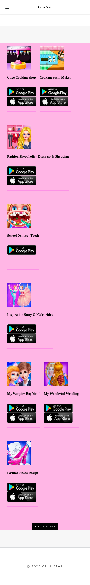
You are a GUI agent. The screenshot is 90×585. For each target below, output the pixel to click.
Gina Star (45, 7)
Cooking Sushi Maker (55, 77)
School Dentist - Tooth (23, 235)
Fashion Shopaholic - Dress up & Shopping (38, 156)
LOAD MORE (45, 526)
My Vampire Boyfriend (23, 394)
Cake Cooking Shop (21, 77)
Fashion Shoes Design (22, 473)
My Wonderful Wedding (61, 394)
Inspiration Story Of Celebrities (30, 315)
